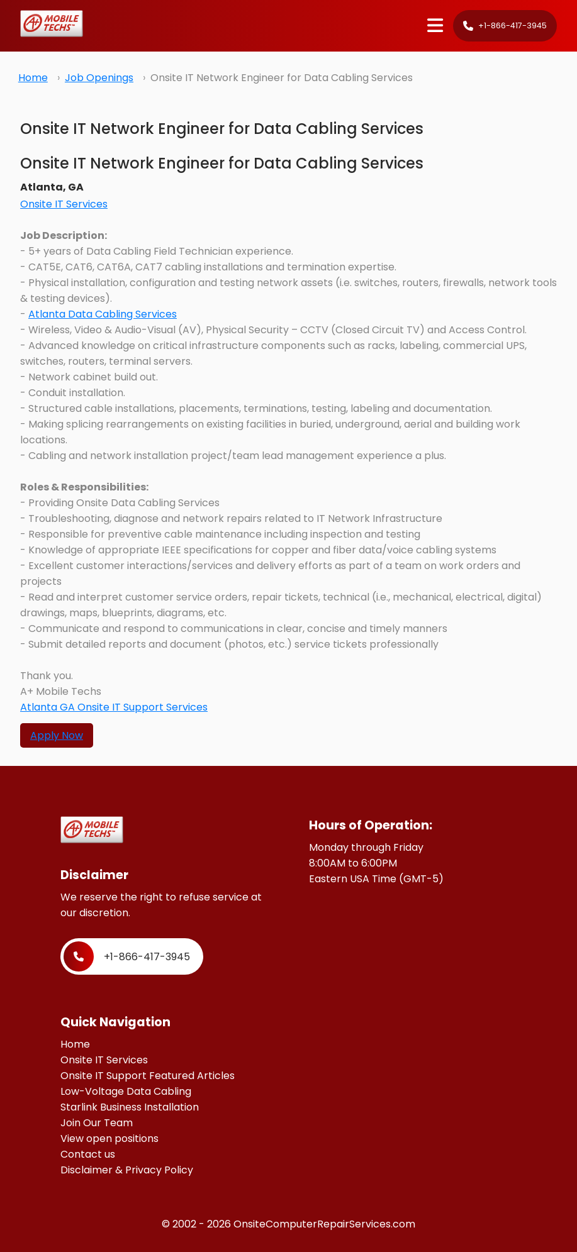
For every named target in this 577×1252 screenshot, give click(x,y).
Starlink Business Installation (129, 1107)
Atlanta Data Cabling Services (102, 314)
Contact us (87, 1154)
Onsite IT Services (64, 204)
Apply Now (56, 735)
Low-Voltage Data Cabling (125, 1091)
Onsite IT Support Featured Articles (147, 1075)
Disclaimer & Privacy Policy (126, 1170)
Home (33, 77)
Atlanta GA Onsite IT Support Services (114, 707)
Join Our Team (96, 1123)
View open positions (109, 1138)
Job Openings (99, 77)
